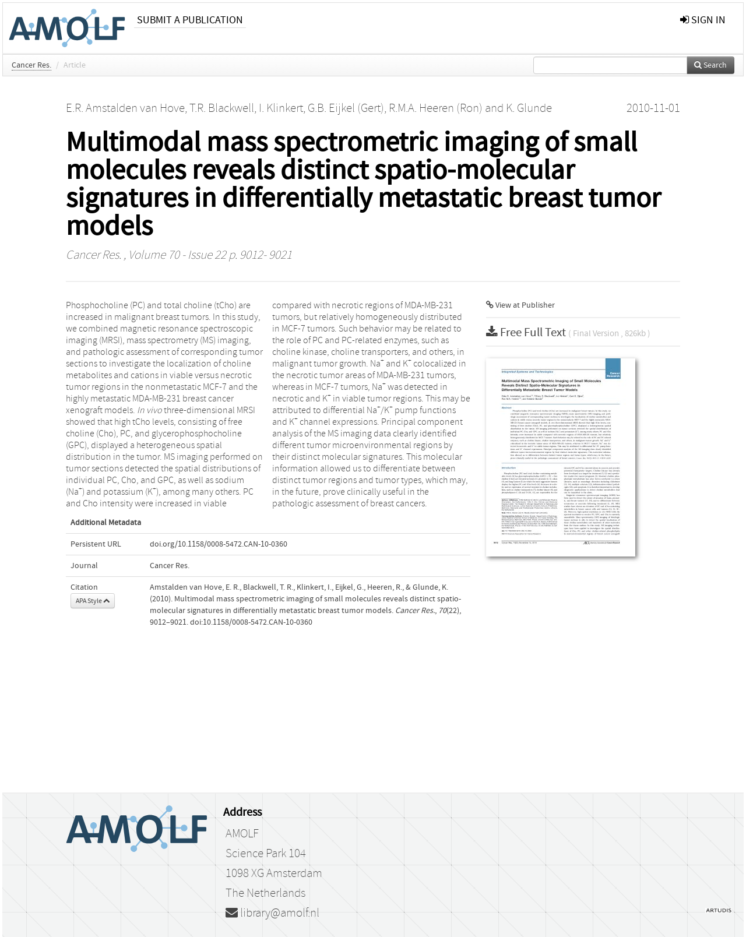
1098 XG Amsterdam (274, 873)
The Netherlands (265, 893)
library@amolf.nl (272, 913)
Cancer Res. (31, 65)
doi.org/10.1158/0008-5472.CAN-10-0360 (218, 544)
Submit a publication (190, 20)
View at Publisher (520, 305)
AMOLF (242, 834)
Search (710, 65)
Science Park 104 (266, 854)
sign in (703, 20)
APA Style (93, 601)
